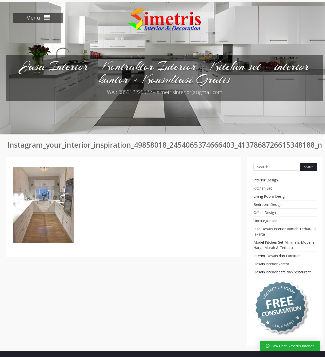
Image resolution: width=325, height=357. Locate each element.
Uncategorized (265, 220)
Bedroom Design (268, 204)
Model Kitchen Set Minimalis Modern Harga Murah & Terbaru (284, 245)
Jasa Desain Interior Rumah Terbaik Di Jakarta (285, 231)
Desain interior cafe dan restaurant (282, 272)
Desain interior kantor (271, 263)
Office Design (265, 212)
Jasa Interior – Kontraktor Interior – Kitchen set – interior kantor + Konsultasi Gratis (165, 72)
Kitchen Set (263, 188)
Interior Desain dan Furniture (277, 255)
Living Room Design (270, 196)
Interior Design (266, 180)
